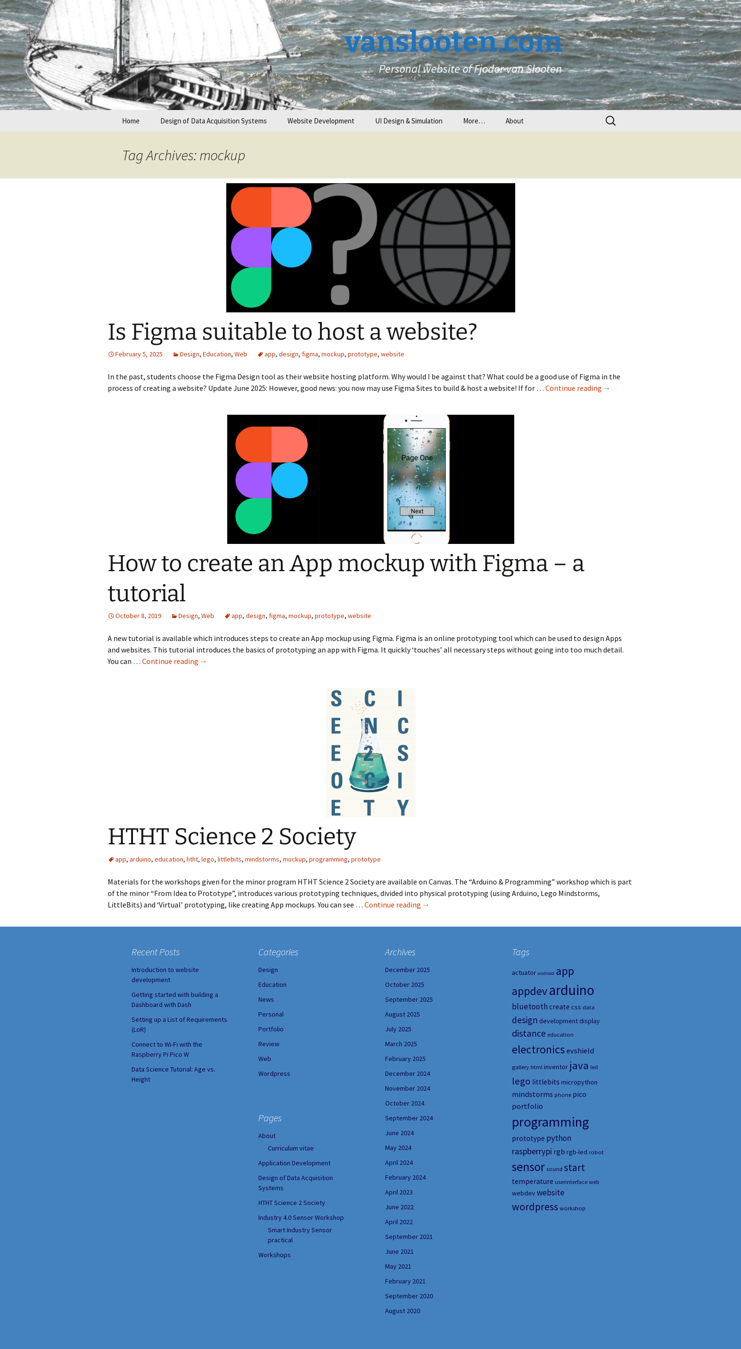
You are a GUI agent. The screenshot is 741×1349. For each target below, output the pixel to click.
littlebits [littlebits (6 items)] (546, 1081)
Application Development (294, 1163)
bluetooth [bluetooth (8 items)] (530, 1006)
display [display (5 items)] (589, 1021)
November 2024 (407, 1088)
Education (217, 354)
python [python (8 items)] (558, 1138)
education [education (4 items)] (560, 1034)
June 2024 (399, 1132)
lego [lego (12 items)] (521, 1081)
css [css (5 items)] (576, 1007)
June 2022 (399, 1207)
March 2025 (401, 1043)
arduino (140, 859)
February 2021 (405, 1281)
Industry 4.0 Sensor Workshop (301, 1217)
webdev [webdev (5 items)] (523, 1193)
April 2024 (399, 1162)
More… (474, 120)
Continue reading (578, 388)
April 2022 (399, 1221)
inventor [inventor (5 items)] (556, 1066)
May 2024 (398, 1147)
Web (240, 354)
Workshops (274, 1254)
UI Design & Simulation (408, 120)
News (266, 999)
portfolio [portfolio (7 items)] (527, 1106)
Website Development (321, 120)
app (270, 354)
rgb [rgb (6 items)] (559, 1151)
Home (131, 120)
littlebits (230, 859)
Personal (271, 1014)
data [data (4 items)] (589, 1007)
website (392, 354)
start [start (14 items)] (574, 1167)
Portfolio (271, 1029)
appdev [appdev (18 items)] (529, 991)
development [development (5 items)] (558, 1021)
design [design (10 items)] (525, 1020)
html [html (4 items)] (536, 1067)
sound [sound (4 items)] (554, 1168)
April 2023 (399, 1192)
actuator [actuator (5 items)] (524, 972)
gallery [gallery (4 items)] (520, 1067)
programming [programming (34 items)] (550, 1121)
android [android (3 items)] (546, 973)
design (289, 354)
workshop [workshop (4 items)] (573, 1208)
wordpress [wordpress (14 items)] (535, 1206)
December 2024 (407, 1073)
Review (268, 1043)
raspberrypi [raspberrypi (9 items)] (532, 1151)
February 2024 (405, 1177)
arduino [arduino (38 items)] (571, 990)
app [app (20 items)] (565, 970)
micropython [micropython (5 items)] (579, 1082)
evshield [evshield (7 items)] (580, 1050)
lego (207, 859)
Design (189, 354)
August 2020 (402, 1310)
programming (328, 859)
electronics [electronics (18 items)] (538, 1049)
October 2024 (404, 1103)
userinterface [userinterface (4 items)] (571, 1181)
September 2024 (409, 1118)
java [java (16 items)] (579, 1065)
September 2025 (409, 999)
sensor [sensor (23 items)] (528, 1166)
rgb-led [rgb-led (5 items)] (576, 1152)
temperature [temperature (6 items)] (532, 1181)
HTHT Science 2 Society (232, 837)
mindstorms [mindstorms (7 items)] (532, 1094)
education (169, 859)
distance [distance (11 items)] (529, 1033)
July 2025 (398, 1029)
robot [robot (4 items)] (596, 1152)
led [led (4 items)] (594, 1067)
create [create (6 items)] (559, 1006)
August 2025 (402, 1014)
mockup (332, 354)
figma (310, 354)
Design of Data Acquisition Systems (213, 120)
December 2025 (407, 969)
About (515, 120)
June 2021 (399, 1251)
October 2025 (404, 984)
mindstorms (262, 859)
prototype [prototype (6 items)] (528, 1138)
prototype (362, 354)
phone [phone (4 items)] (562, 1094)
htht (192, 859)
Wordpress (274, 1073)
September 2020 (409, 1296)
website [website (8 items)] (550, 1192)
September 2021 (409, 1236)
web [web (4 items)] (594, 1181)
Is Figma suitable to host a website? (292, 332)
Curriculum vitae (291, 1148)
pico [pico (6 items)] (579, 1094)
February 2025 (405, 1058)
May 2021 (398, 1266)
